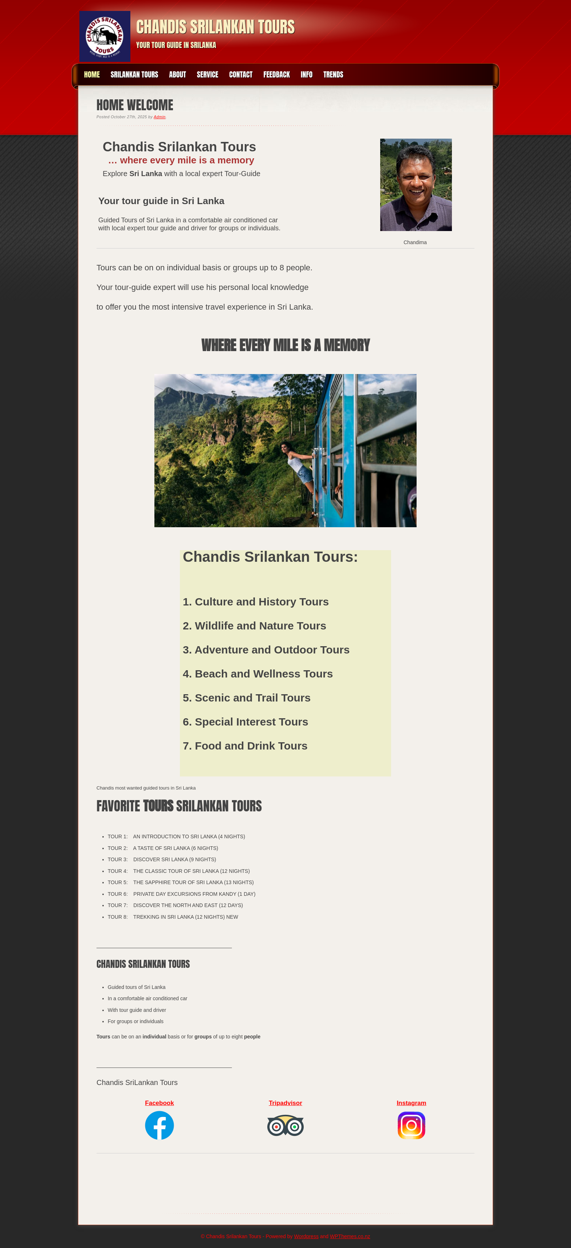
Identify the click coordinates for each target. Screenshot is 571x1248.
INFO (306, 74)
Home (92, 74)
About (177, 74)
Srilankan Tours (134, 74)
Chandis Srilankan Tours (215, 27)
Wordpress (306, 1236)
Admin (159, 117)
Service (207, 74)
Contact (240, 74)
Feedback (276, 74)
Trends (333, 74)
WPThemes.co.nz (350, 1236)
